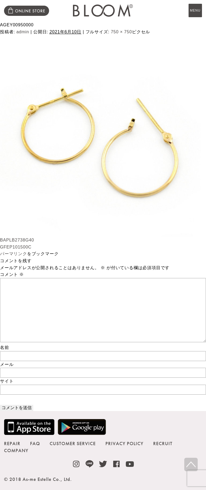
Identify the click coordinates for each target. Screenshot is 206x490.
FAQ (35, 443)
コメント (12, 274)
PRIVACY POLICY (124, 443)
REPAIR (12, 443)
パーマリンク (13, 253)
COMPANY (16, 450)
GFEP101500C (15, 247)
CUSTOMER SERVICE (73, 443)
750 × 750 (121, 32)
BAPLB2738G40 (17, 240)
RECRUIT (162, 443)
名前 (4, 347)
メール (6, 364)
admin (22, 32)
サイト (6, 381)
